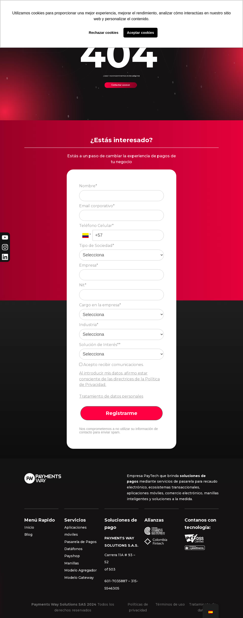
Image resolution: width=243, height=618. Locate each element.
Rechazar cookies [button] (104, 33)
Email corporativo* (97, 206)
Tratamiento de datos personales (111, 396)
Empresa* (88, 265)
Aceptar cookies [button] (140, 33)
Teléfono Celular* (96, 225)
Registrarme (121, 413)
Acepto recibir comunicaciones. (111, 364)
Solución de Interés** (100, 344)
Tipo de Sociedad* (96, 245)
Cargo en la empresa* (100, 305)
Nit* (82, 285)
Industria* (88, 324)
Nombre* (88, 186)
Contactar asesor (120, 85)
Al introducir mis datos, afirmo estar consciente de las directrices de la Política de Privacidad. (119, 379)
